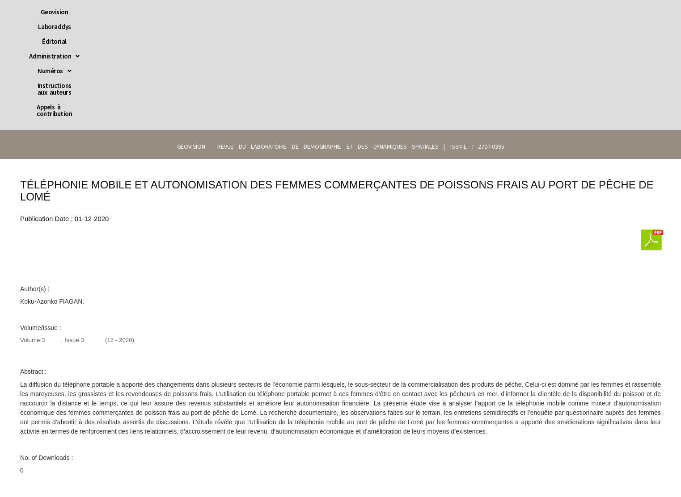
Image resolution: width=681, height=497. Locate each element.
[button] (301, 11)
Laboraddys (207, 12)
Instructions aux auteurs (421, 12)
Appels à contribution (500, 12)
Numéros (355, 12)
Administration (300, 12)
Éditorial (249, 12)
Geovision (164, 12)
